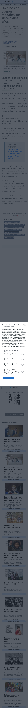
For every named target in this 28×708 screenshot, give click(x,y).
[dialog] (14, 354)
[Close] (25, 325)
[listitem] (14, 351)
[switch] (22, 354)
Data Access (14, 383)
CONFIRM (8, 377)
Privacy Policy (22, 383)
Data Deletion (6, 383)
